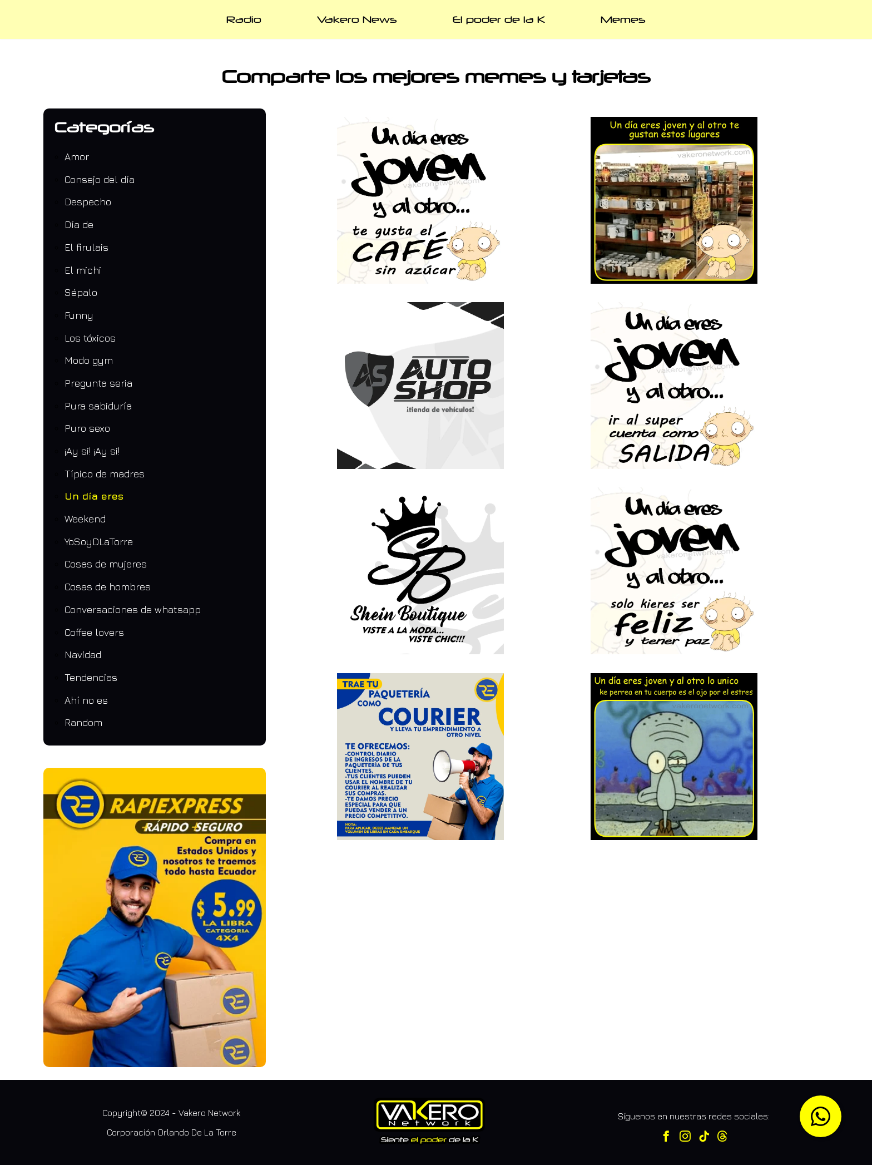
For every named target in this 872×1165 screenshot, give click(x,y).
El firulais (86, 247)
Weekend (85, 519)
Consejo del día (100, 179)
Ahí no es (86, 700)
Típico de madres (105, 474)
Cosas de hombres (108, 587)
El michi (83, 270)
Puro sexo (87, 428)
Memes (623, 19)
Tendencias (91, 677)
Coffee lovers (94, 632)
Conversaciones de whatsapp (133, 609)
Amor (77, 156)
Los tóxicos (90, 338)
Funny (79, 315)
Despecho (88, 202)
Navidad (83, 654)
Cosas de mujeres (106, 564)
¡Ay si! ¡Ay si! (92, 451)
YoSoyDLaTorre (99, 541)
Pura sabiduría (98, 406)
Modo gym (89, 360)
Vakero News (357, 19)
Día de (79, 224)
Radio (243, 19)
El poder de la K (499, 19)
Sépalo (81, 292)
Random (83, 722)
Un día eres (94, 496)
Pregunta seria (98, 383)
